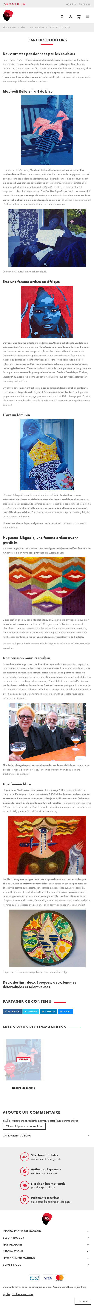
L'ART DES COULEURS (59, 27)
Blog (23, 27)
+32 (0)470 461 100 (14, 3)
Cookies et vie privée (22, 1294)
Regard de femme (23, 1088)
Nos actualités (37, 27)
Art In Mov (9, 27)
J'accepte (83, 1301)
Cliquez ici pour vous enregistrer (24, 1126)
